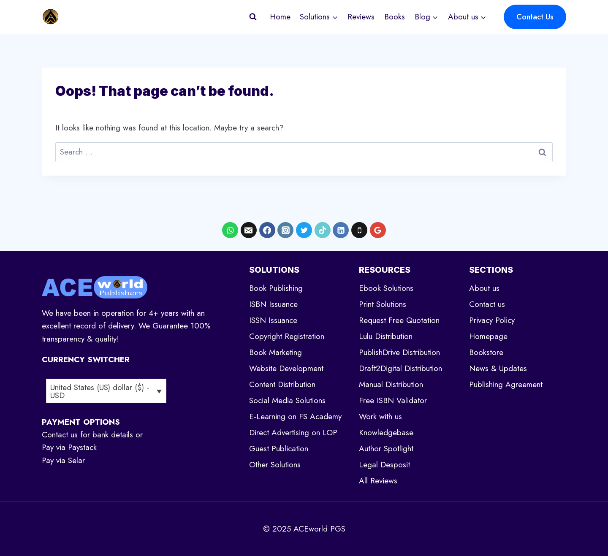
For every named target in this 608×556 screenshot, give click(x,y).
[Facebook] (267, 230)
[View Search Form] (253, 16)
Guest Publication (278, 448)
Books (394, 16)
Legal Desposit (384, 464)
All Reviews (378, 480)
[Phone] (359, 230)
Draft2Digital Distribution (400, 368)
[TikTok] (323, 230)
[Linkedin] (341, 230)
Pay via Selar (63, 460)
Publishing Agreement (506, 384)
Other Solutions (275, 464)
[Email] (249, 230)
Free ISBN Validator (393, 400)
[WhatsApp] (230, 230)
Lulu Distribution (386, 336)
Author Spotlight (386, 448)
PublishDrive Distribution (399, 352)
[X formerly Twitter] (304, 230)
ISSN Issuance (273, 320)
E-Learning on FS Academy (295, 416)
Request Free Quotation (399, 320)
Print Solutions (382, 304)
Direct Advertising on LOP (293, 432)
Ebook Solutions (386, 288)
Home (280, 16)
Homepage (488, 336)
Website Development (286, 368)
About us (484, 288)
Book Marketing (275, 352)
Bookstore (486, 352)
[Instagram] (285, 230)
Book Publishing (276, 288)
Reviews (361, 16)
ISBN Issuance (273, 304)
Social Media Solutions (287, 400)
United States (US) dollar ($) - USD (99, 391)
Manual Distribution (391, 384)
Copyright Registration (286, 336)
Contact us (487, 304)
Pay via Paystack (69, 447)
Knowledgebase (386, 432)
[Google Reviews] (378, 230)
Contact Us (535, 16)
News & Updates (498, 368)
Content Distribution (282, 384)
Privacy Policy (492, 320)
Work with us (380, 416)
